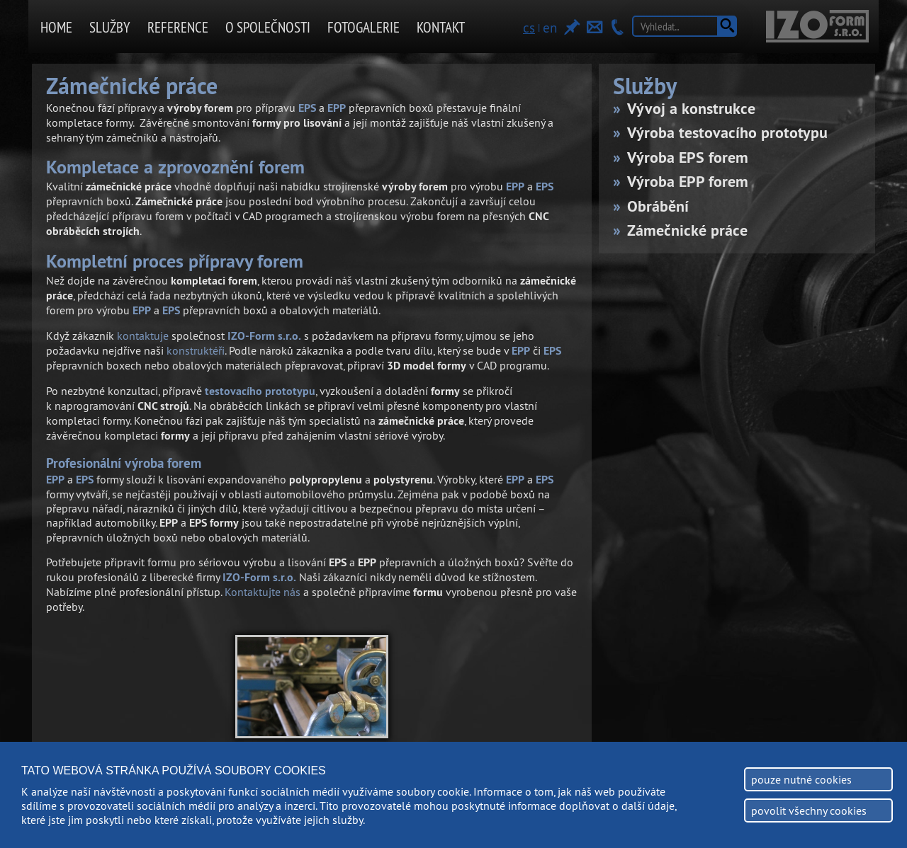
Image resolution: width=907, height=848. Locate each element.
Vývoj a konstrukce (691, 108)
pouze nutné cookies (801, 779)
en (550, 27)
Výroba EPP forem (687, 181)
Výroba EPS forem (687, 157)
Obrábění (658, 206)
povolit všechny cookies (809, 810)
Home (56, 27)
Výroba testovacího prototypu (727, 132)
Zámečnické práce (687, 230)
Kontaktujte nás (262, 592)
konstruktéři (196, 350)
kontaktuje (143, 335)
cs (529, 27)
